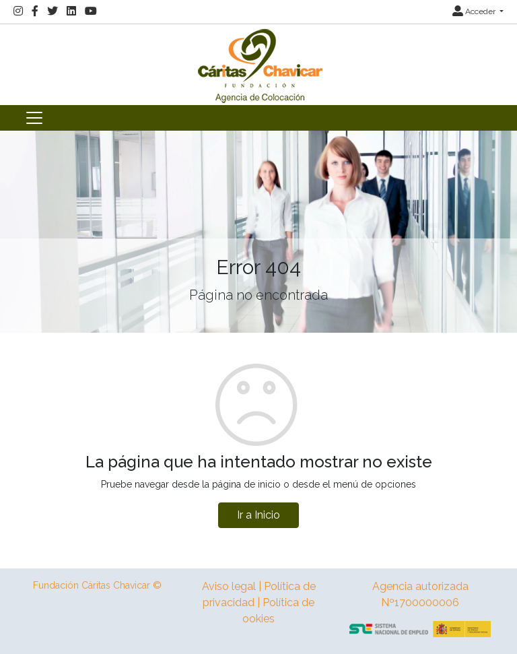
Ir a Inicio (258, 515)
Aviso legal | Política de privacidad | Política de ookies (259, 602)
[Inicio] (258, 63)
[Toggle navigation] (34, 118)
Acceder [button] (474, 11)
